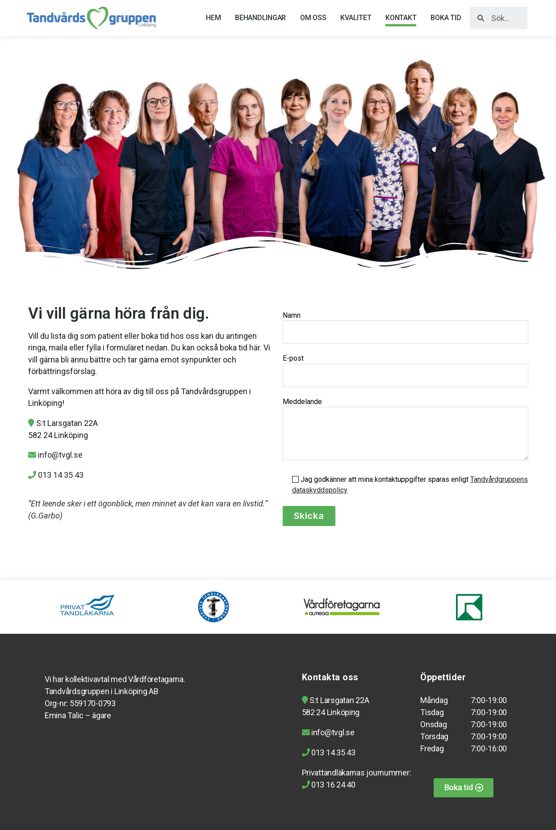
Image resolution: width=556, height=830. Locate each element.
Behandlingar (260, 17)
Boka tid (446, 17)
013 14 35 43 (61, 475)
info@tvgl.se (60, 454)
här (254, 347)
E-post (405, 370)
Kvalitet (355, 17)
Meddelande (405, 429)
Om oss (313, 17)
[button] (464, 787)
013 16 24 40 (332, 784)
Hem (213, 17)
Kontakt (400, 17)
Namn (405, 327)
